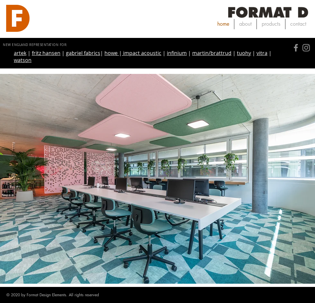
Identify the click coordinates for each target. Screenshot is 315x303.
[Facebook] (296, 48)
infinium (177, 53)
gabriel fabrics (83, 53)
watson (23, 60)
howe (111, 53)
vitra (261, 53)
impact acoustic (141, 53)
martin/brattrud (211, 53)
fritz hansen (46, 53)
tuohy (244, 53)
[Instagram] (306, 48)
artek (20, 53)
